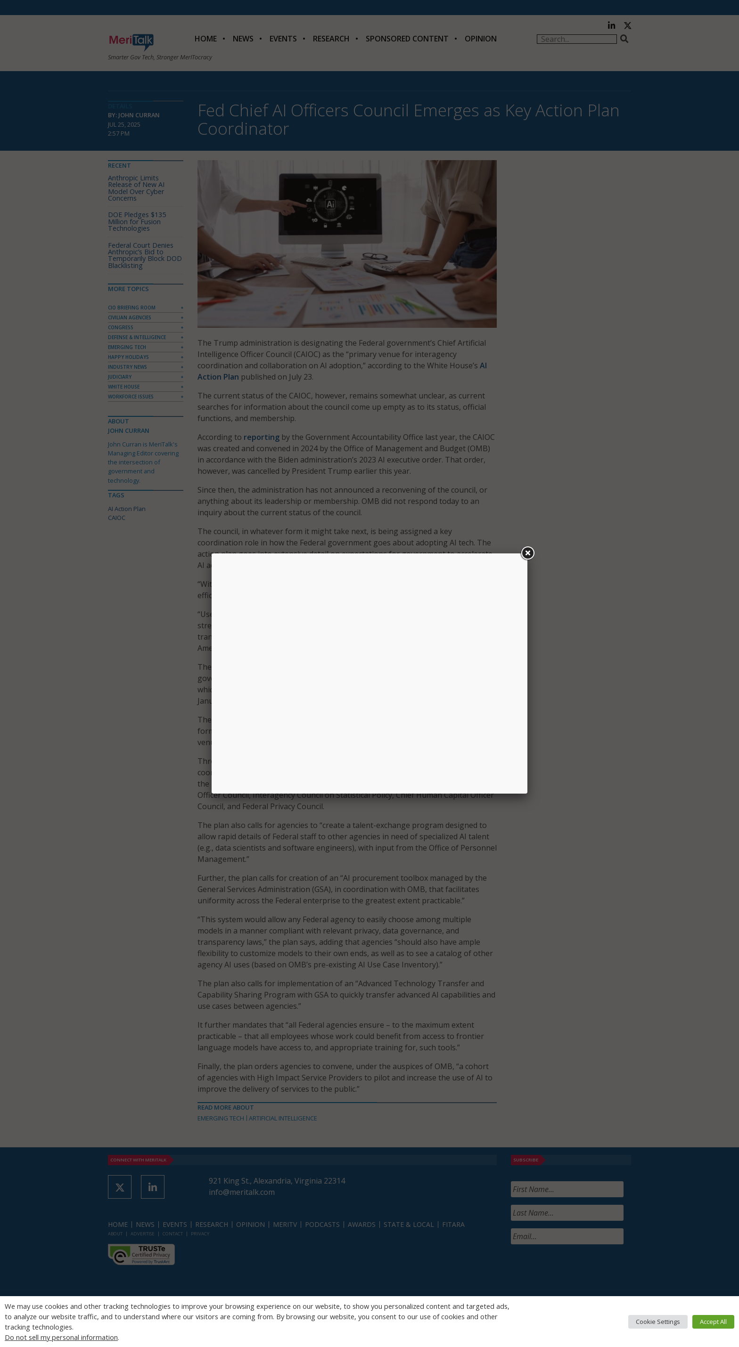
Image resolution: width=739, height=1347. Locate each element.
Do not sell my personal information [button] (61, 1337)
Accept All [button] (713, 1321)
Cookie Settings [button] (658, 1321)
